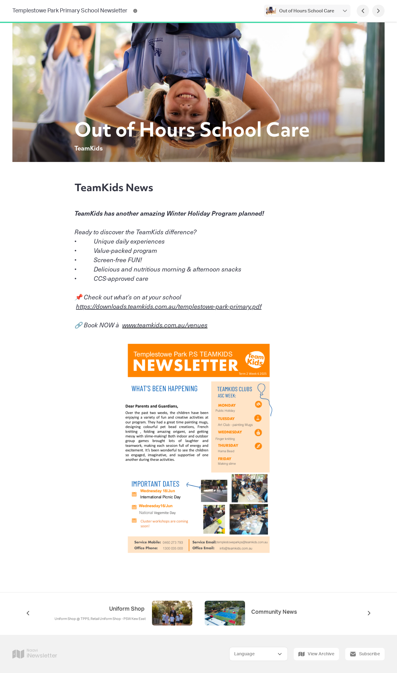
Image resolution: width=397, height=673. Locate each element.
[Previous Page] (363, 11)
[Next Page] (378, 11)
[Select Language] (259, 654)
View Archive (316, 654)
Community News (274, 612)
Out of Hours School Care (307, 11)
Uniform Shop (127, 609)
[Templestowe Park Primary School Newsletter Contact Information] (135, 11)
